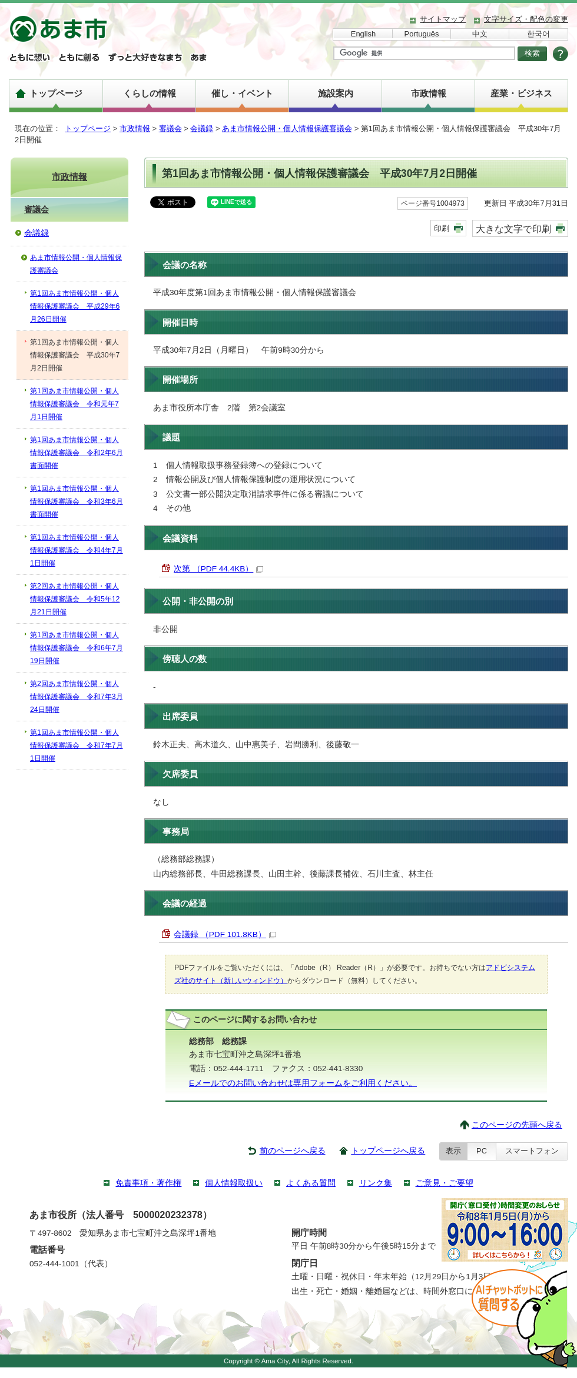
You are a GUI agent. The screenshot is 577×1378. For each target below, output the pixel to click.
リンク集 (375, 1183)
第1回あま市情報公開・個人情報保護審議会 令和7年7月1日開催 (76, 745)
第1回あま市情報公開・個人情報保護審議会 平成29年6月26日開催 (75, 306)
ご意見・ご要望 (444, 1183)
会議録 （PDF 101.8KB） (225, 934)
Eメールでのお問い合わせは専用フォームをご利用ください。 (303, 1083)
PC (481, 1150)
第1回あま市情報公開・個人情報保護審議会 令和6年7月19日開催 (76, 648)
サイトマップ (443, 19)
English (363, 33)
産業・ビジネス (521, 93)
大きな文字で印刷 (513, 228)
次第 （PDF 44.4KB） (218, 568)
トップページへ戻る (388, 1150)
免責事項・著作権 (148, 1183)
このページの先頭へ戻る (517, 1125)
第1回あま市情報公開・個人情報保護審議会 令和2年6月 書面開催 (76, 453)
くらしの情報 (149, 93)
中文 (480, 33)
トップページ (55, 93)
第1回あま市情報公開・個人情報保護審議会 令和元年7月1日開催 (74, 404)
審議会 (170, 128)
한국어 (538, 33)
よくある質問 (311, 1183)
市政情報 (428, 93)
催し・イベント (242, 93)
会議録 (201, 128)
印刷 (441, 228)
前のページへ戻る (293, 1150)
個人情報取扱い (234, 1183)
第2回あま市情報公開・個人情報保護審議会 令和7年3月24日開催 (76, 697)
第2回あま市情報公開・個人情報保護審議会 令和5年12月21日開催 (75, 599)
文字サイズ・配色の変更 (526, 19)
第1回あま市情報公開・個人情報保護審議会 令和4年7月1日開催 (76, 550)
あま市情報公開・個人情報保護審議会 (287, 128)
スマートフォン (532, 1150)
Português (421, 33)
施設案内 (335, 93)
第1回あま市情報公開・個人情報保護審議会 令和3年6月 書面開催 (76, 501)
